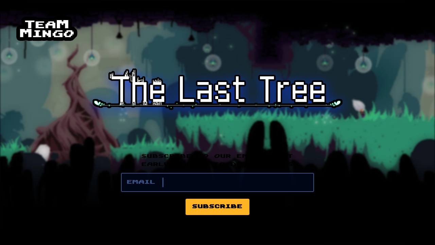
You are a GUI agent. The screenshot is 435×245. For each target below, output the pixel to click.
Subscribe (217, 207)
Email (141, 182)
